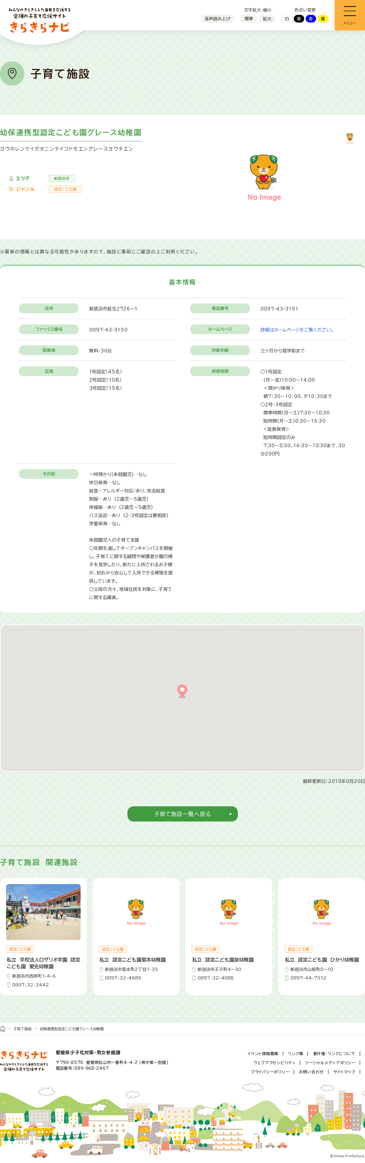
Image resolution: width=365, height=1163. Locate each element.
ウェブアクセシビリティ (275, 1063)
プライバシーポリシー (270, 1072)
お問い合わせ (311, 1072)
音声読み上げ (217, 19)
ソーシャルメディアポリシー (330, 1063)
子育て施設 (22, 1029)
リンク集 (295, 1054)
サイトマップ (344, 1072)
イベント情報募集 (263, 1054)
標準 (249, 19)
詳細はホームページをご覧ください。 (297, 330)
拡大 (267, 19)
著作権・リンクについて (334, 1054)
